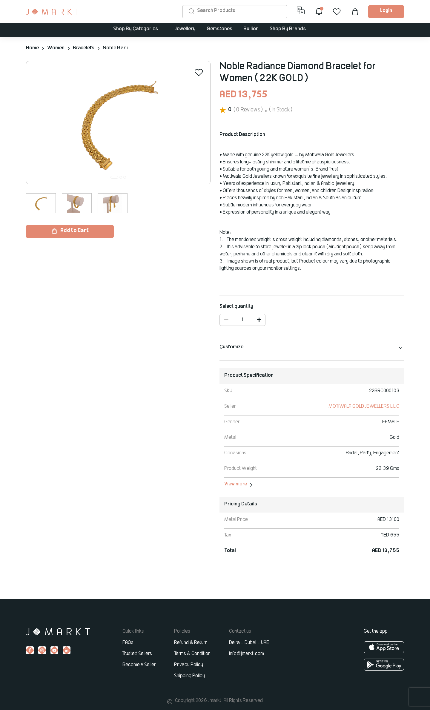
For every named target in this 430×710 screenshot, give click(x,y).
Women (55, 48)
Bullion (251, 29)
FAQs (127, 642)
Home (32, 48)
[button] (114, 177)
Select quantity (236, 306)
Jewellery (185, 29)
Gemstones (219, 29)
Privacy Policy (188, 664)
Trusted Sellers (137, 653)
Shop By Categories (135, 29)
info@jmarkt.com (246, 653)
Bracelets (84, 48)
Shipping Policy (189, 675)
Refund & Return (191, 642)
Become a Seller (139, 664)
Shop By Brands (288, 29)
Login (386, 10)
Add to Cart (70, 230)
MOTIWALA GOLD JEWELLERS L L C (363, 406)
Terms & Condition (192, 653)
